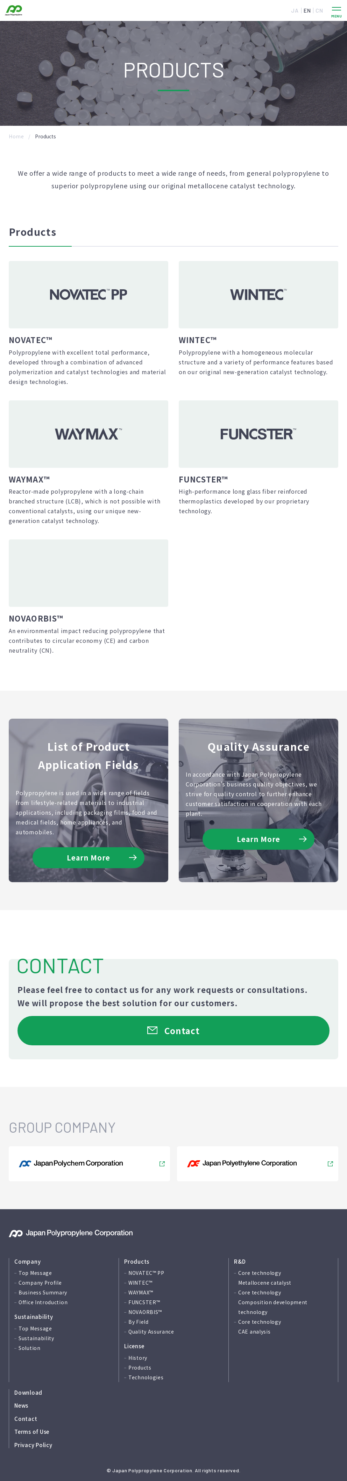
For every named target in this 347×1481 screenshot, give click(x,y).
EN (307, 10)
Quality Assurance (151, 1331)
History (137, 1357)
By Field (138, 1321)
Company (27, 1261)
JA (295, 10)
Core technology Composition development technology (272, 1302)
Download (28, 1392)
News (21, 1405)
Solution (30, 1347)
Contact (25, 1418)
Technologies (145, 1377)
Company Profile (40, 1282)
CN (319, 10)
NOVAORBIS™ (145, 1311)
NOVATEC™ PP (146, 1272)
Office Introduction (43, 1302)
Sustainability (33, 1316)
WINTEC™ (140, 1282)
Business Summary (43, 1292)
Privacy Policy (33, 1445)
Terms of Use (31, 1431)
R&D (240, 1261)
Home (16, 136)
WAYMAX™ (140, 1292)
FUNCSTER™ (144, 1302)
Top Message (35, 1272)
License (134, 1346)
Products (136, 1261)
